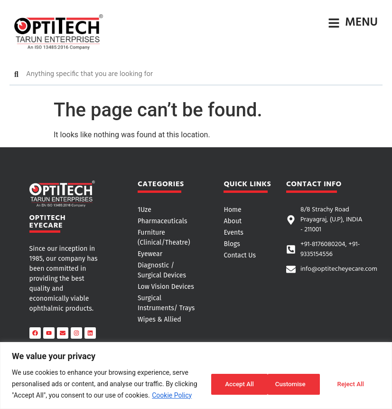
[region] (196, 375)
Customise (229, 384)
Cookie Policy (172, 395)
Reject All (291, 384)
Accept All (351, 384)
